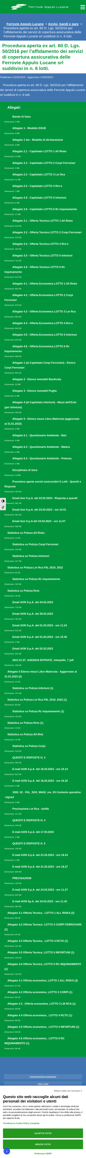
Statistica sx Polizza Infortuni (30, 556)
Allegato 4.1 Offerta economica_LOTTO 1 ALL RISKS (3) (42, 980)
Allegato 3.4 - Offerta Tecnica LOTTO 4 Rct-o (40, 243)
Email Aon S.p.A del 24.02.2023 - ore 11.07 (38, 521)
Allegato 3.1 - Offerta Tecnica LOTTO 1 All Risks (42, 220)
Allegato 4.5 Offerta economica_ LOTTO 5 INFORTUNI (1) (43, 1026)
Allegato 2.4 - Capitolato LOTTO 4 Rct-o (37, 186)
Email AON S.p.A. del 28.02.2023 (32, 613)
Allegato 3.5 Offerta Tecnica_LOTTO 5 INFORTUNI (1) (40, 952)
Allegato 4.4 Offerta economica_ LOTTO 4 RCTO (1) (39, 1015)
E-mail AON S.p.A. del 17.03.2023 (33, 832)
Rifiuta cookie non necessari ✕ (68, 1091)
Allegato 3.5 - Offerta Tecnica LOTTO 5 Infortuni (42, 255)
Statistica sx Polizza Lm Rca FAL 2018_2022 (35, 567)
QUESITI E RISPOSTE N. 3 (28, 757)
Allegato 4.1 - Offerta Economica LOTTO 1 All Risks (44, 283)
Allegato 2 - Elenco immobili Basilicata (36, 379)
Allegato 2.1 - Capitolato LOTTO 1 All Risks (39, 151)
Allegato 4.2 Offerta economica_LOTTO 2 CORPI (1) (39, 992)
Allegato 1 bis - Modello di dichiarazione (37, 139)
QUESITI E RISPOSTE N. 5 (28, 843)
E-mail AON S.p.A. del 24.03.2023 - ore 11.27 (40, 889)
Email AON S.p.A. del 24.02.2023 (32, 602)
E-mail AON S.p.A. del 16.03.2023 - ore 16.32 (40, 780)
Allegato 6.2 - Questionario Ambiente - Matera (41, 446)
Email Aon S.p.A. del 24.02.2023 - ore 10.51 (39, 509)
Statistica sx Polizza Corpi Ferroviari (35, 544)
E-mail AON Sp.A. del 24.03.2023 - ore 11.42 (39, 901)
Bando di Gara (21, 116)
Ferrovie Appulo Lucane (43, 6)
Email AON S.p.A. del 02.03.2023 (32, 648)
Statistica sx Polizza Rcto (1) (25, 722)
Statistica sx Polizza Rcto (23, 590)
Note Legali (43, 1084)
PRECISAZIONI (21, 878)
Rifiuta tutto (43, 1144)
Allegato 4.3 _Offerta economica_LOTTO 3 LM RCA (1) (41, 1003)
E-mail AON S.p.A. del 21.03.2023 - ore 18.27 (40, 866)
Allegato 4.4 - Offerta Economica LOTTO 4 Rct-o (42, 323)
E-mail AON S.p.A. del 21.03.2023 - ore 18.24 (40, 855)
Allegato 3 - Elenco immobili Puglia (34, 390)
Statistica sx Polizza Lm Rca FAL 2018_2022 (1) (37, 699)
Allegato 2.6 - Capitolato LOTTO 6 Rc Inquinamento (44, 209)
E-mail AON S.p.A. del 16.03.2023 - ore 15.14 (40, 769)
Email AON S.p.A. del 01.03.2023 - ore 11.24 (39, 625)
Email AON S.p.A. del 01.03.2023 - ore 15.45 (39, 636)
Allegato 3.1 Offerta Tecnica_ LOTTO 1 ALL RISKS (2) (40, 912)
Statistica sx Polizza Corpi (28, 746)
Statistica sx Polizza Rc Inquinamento (36, 579)
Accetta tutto (43, 1133)
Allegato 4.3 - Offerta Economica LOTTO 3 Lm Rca (44, 311)
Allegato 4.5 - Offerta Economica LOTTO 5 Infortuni (44, 334)
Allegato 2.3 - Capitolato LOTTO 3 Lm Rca (38, 174)
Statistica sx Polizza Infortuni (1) (32, 688)
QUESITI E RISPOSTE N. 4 (28, 820)
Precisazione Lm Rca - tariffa (30, 808)
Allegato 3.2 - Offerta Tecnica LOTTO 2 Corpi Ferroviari (47, 232)
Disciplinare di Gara (24, 470)
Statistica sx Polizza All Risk (25, 734)
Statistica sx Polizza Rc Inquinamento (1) (38, 711)
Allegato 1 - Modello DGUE (29, 128)
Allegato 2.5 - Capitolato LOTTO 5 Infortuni (39, 197)
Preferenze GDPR (43, 1153)
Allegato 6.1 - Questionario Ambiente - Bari (39, 435)
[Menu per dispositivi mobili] (82, 6)
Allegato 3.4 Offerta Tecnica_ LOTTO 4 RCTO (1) (37, 940)
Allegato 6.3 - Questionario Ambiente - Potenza (41, 458)
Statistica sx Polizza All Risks (26, 532)
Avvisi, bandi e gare (63, 24)
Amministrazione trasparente (43, 1076)
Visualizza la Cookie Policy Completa (21, 1123)
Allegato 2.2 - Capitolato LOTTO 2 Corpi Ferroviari (43, 163)
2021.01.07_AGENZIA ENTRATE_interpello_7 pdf (43, 660)
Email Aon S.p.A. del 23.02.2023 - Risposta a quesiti (44, 498)
